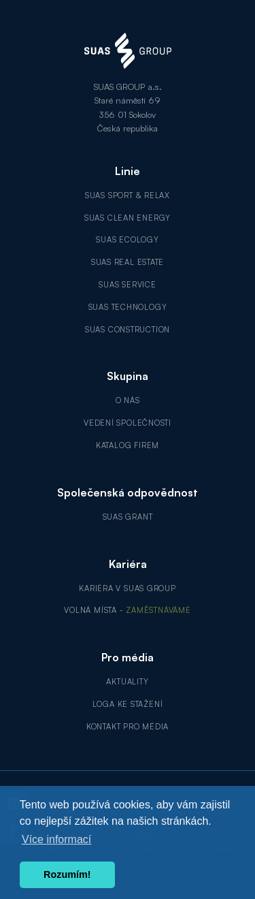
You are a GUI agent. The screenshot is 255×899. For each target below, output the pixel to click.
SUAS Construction (127, 329)
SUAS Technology (127, 307)
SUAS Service (127, 284)
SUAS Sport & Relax (127, 195)
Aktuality (127, 682)
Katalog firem (127, 445)
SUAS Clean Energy (127, 218)
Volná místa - (127, 610)
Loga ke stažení (127, 704)
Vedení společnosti (127, 423)
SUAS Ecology (127, 240)
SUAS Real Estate (128, 262)
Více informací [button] (56, 839)
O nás (128, 400)
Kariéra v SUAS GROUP (127, 588)
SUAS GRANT (128, 517)
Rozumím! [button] (67, 874)
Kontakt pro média (127, 726)
